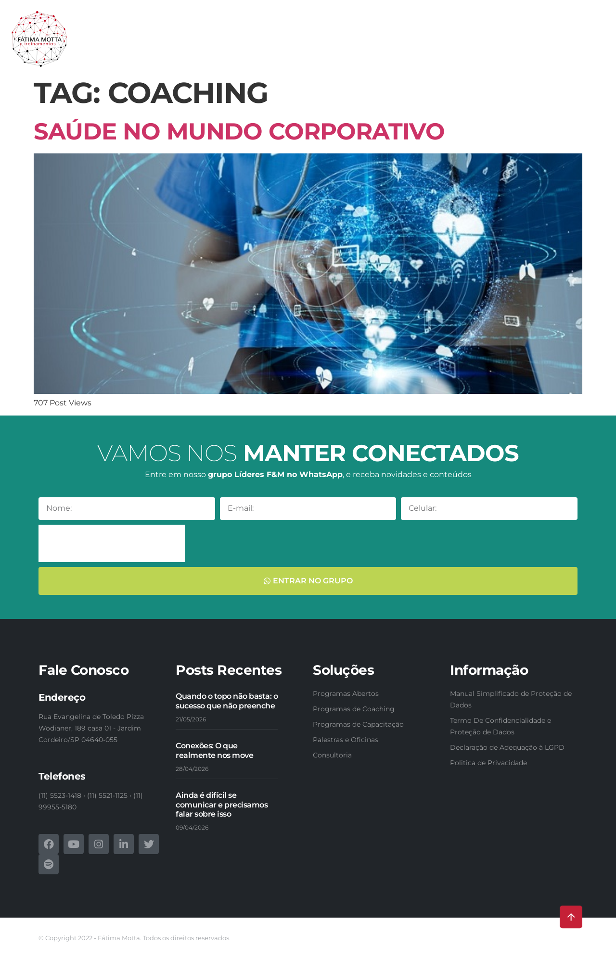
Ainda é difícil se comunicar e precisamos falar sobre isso (222, 804)
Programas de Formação (401, 32)
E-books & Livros (489, 32)
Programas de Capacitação (289, 33)
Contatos (580, 54)
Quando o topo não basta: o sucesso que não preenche (227, 701)
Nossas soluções (187, 33)
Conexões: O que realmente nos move (214, 750)
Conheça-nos (116, 32)
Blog (544, 54)
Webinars (546, 32)
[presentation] (111, 543)
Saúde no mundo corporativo (239, 131)
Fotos (583, 32)
